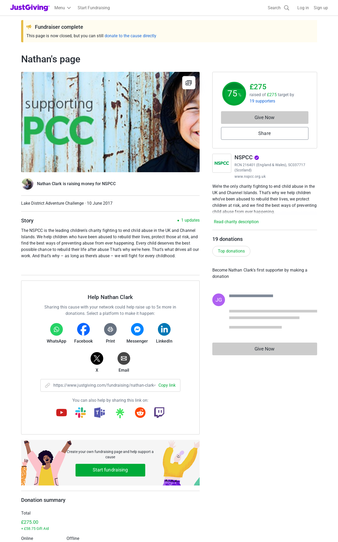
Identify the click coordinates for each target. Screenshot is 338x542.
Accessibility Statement (121, 529)
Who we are (264, 463)
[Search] (278, 8)
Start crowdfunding (28, 473)
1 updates (190, 220)
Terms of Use (22, 529)
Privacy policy (52, 529)
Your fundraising (25, 482)
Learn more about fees (106, 429)
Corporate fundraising (192, 463)
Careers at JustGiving (273, 473)
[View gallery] (188, 82)
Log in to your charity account (119, 473)
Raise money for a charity (34, 463)
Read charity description (236, 221)
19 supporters (262, 101)
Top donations (231, 251)
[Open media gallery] (110, 122)
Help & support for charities (116, 482)
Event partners (185, 473)
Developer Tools (187, 482)
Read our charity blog (111, 492)
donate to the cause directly (130, 35)
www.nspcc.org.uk (250, 176)
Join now (99, 463)
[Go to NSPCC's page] (221, 163)
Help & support (23, 492)
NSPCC (247, 157)
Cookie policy (82, 529)
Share (264, 133)
